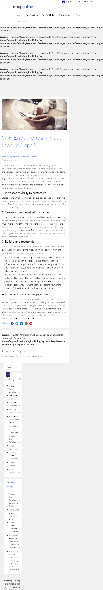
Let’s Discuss (22, 21)
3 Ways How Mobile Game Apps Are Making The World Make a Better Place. (14, 561)
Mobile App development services (14, 419)
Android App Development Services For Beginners (14, 500)
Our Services (32, 15)
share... (6, 323)
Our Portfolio (48, 15)
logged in (19, 357)
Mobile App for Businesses (10, 156)
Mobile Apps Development (29, 156)
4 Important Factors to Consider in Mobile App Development (14, 542)
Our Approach (65, 15)
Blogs (78, 15)
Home (19, 15)
